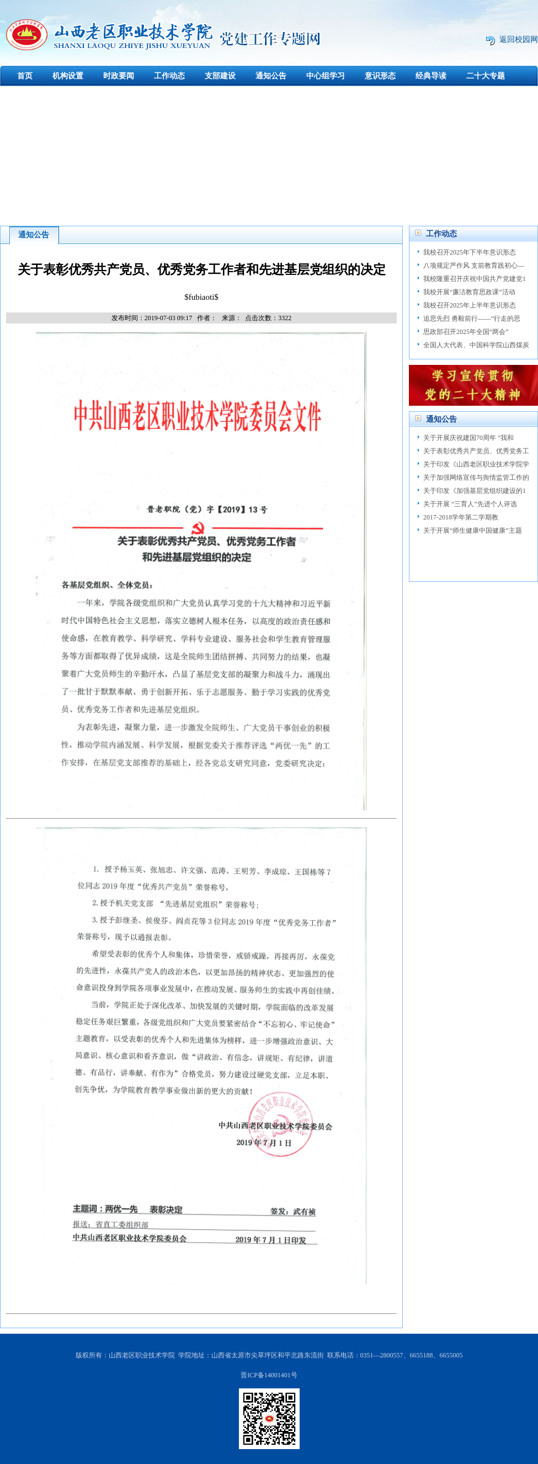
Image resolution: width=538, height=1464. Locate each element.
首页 (25, 76)
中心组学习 (325, 76)
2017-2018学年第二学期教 (460, 517)
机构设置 (67, 76)
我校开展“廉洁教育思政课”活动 (469, 292)
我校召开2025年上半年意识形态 (469, 305)
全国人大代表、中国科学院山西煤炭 (476, 345)
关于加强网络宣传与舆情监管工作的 (476, 477)
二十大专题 (485, 76)
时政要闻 (118, 76)
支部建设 (220, 76)
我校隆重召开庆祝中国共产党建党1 (474, 279)
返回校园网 (518, 39)
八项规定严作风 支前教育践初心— (473, 265)
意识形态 (380, 76)
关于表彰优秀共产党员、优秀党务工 (476, 451)
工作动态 (169, 76)
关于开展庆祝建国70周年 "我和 (468, 438)
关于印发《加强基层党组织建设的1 (474, 491)
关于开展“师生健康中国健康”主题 (472, 530)
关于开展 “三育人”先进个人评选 (470, 504)
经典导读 (431, 76)
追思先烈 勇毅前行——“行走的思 (471, 318)
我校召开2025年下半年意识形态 (469, 252)
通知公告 (270, 76)
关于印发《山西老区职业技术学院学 (476, 464)
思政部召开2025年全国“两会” (466, 332)
